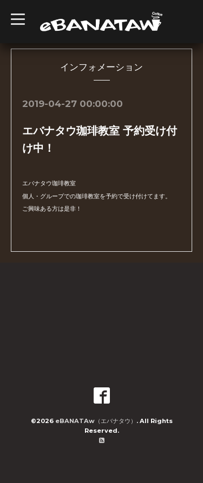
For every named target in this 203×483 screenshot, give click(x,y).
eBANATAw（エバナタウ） (95, 421)
